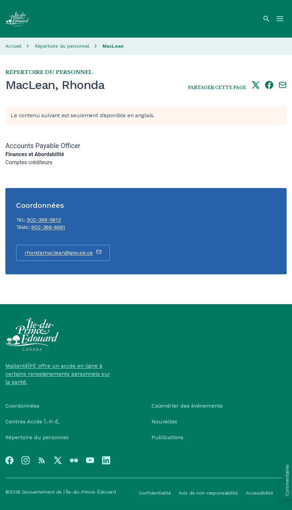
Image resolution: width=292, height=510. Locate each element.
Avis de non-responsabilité (208, 493)
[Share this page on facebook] (269, 85)
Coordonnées (22, 406)
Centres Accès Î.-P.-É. (32, 421)
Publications (167, 437)
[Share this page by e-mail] (283, 85)
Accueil (13, 46)
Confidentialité (155, 493)
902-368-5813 (44, 220)
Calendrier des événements (187, 406)
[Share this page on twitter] (256, 85)
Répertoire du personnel (62, 46)
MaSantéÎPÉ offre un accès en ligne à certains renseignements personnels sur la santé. (57, 374)
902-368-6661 (48, 227)
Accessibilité (259, 493)
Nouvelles (164, 421)
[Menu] (280, 19)
